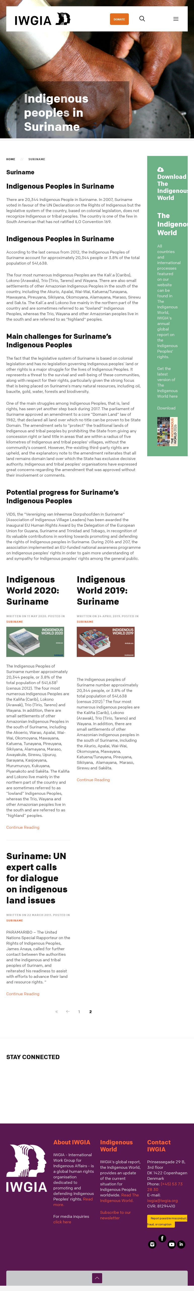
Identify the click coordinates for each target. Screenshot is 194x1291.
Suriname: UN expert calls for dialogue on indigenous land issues (36, 878)
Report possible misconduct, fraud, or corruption (167, 1221)
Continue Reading (23, 827)
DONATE (119, 19)
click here (62, 1221)
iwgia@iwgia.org (162, 1200)
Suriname (14, 621)
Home (10, 159)
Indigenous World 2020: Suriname (32, 590)
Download (166, 407)
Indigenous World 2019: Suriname (102, 590)
